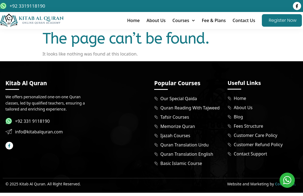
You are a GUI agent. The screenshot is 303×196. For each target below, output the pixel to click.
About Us (156, 20)
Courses (183, 20)
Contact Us (243, 20)
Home (133, 20)
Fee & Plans (214, 20)
